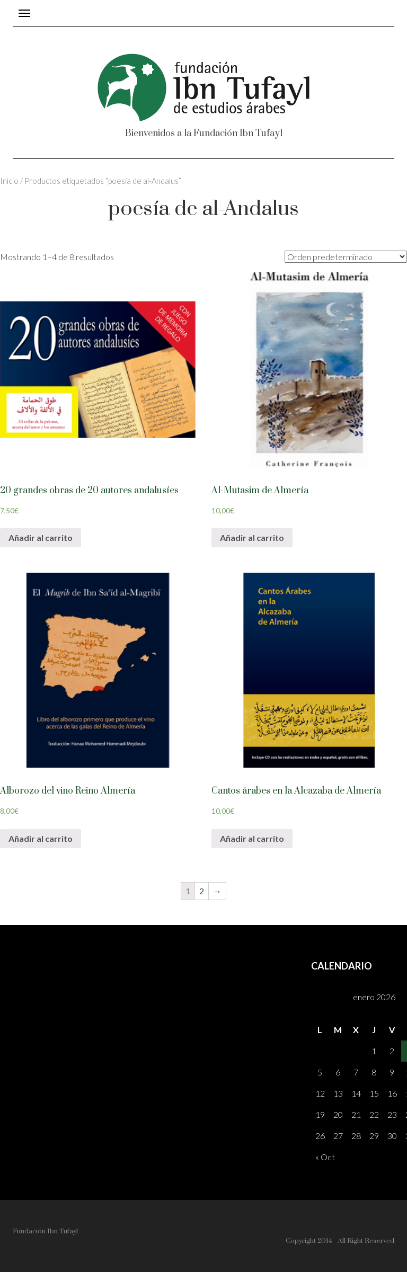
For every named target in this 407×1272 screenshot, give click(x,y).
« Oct (325, 1157)
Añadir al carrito (40, 537)
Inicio (9, 180)
